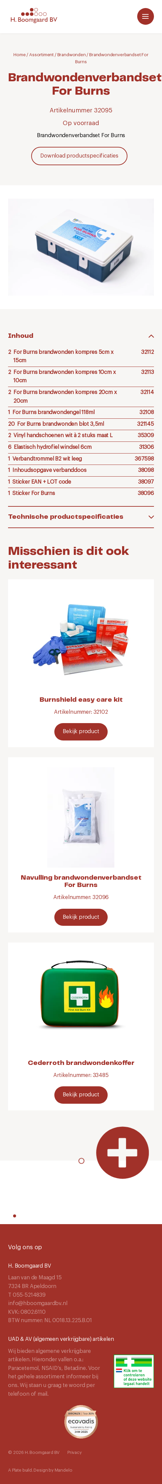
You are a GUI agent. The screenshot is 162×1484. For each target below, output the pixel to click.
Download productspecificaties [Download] (79, 156)
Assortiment (41, 55)
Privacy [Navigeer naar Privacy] (74, 1452)
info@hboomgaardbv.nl (37, 1303)
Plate (16, 1470)
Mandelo (63, 1470)
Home (19, 55)
